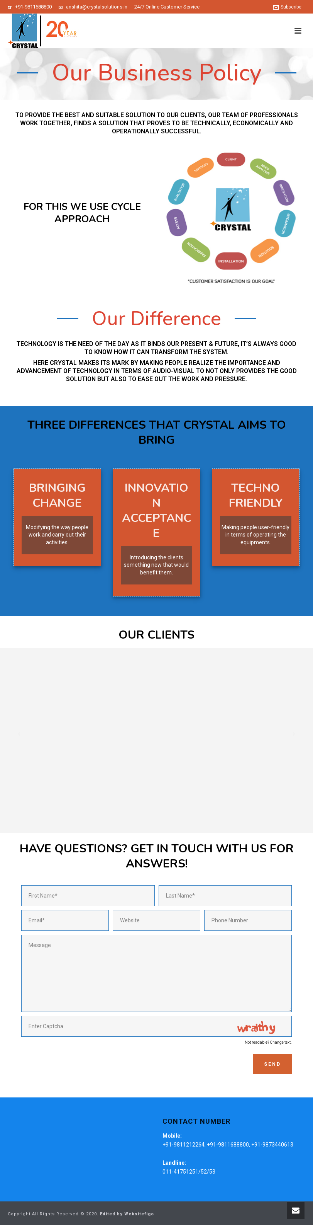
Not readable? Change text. (268, 1042)
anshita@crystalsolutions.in (96, 7)
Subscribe (287, 7)
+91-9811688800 (33, 7)
